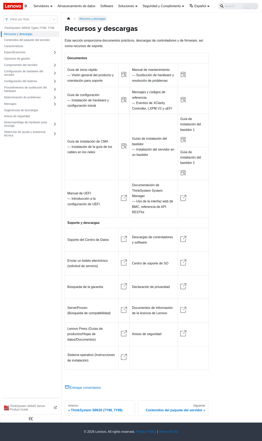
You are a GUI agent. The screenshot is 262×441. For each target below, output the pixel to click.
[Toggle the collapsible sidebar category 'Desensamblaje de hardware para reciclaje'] (54, 124)
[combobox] (10, 19)
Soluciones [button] (126, 6)
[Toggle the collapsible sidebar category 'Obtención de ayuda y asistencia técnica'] (54, 134)
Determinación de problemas (22, 97)
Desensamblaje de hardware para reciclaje (25, 124)
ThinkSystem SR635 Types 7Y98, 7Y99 (29, 27)
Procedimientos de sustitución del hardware (25, 89)
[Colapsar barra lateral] (30, 418)
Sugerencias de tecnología (21, 110)
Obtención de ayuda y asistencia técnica (24, 133)
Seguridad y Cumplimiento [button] (161, 6)
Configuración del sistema (20, 81)
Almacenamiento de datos (76, 6)
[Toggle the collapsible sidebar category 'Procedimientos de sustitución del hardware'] (54, 89)
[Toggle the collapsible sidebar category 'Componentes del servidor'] (54, 65)
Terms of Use (168, 431)
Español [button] (197, 6)
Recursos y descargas (18, 34)
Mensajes (10, 103)
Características (13, 46)
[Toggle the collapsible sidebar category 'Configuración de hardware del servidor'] (54, 73)
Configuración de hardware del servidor (23, 73)
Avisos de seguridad (17, 116)
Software (106, 6)
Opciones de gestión (17, 58)
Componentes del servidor (20, 65)
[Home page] (68, 19)
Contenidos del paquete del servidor (27, 40)
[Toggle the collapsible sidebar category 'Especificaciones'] (54, 52)
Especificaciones (14, 52)
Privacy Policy (146, 431)
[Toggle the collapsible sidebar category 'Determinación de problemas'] (54, 97)
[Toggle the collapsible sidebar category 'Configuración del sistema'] (54, 81)
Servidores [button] (41, 6)
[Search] (238, 6)
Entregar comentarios (83, 387)
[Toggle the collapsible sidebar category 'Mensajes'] (54, 104)
